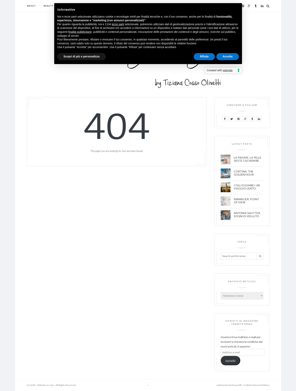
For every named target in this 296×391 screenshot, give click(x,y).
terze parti (118, 24)
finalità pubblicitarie (80, 31)
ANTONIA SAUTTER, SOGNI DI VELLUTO (247, 215)
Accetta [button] (228, 56)
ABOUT (31, 5)
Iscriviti (230, 360)
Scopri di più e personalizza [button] (82, 56)
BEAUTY (48, 5)
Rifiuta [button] (204, 56)
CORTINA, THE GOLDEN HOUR (244, 173)
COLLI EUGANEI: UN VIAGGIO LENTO (247, 187)
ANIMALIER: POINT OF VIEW (246, 201)
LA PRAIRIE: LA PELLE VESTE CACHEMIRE (247, 159)
